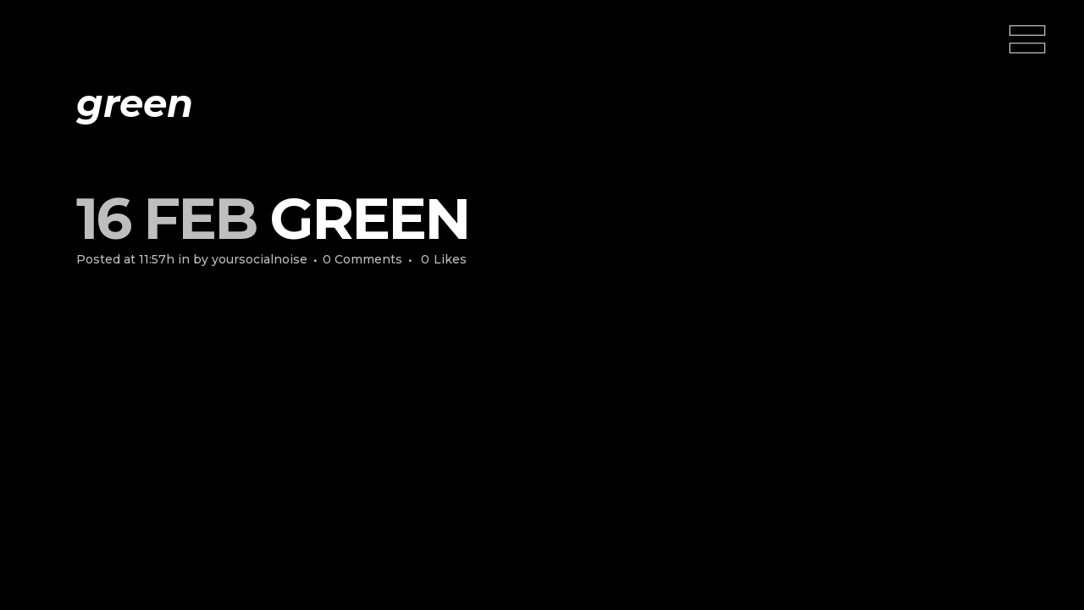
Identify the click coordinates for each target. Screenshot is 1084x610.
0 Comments (362, 259)
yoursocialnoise (259, 259)
